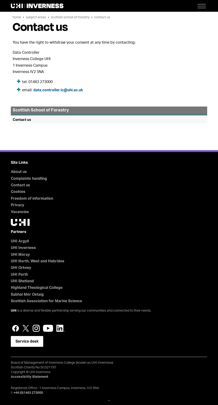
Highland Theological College (36, 288)
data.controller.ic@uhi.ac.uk (58, 90)
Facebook (15, 328)
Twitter (25, 328)
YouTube (48, 328)
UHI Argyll (20, 241)
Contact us (102, 17)
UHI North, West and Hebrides (37, 261)
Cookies (18, 192)
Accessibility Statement (29, 376)
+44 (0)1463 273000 (28, 392)
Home (17, 17)
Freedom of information (32, 198)
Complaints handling (29, 178)
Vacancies (20, 212)
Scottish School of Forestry (70, 17)
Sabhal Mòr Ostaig (27, 294)
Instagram (36, 328)
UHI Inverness (23, 248)
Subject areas (36, 17)
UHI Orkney (21, 268)
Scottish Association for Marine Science (46, 301)
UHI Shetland (22, 281)
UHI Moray (20, 254)
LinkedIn (60, 328)
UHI (13, 310)
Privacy (17, 205)
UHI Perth (19, 274)
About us (19, 172)
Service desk (27, 341)
